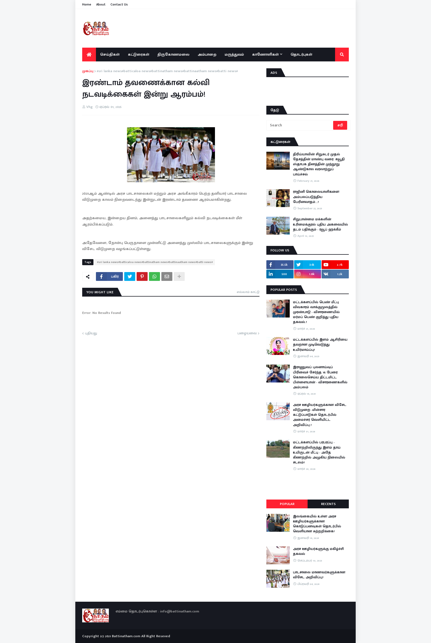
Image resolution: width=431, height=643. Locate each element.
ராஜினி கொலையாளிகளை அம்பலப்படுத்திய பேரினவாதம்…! (316, 196)
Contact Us (119, 4)
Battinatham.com (126, 636)
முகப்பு (87, 71)
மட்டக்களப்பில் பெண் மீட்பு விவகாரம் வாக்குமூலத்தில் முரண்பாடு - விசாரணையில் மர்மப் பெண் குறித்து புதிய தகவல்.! (316, 312)
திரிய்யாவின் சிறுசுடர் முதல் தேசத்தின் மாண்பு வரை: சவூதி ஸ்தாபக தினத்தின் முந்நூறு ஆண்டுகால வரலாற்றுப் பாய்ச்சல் (319, 164)
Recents (328, 504)
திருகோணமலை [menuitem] (173, 54)
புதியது (91, 333)
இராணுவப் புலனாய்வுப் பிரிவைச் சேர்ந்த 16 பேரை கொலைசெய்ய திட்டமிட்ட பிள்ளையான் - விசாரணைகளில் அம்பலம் (320, 377)
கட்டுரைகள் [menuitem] (138, 54)
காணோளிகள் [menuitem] (265, 54)
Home (86, 4)
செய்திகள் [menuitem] (110, 54)
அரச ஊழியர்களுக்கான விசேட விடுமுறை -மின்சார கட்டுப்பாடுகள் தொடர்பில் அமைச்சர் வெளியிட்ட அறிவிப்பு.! (319, 414)
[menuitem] (89, 54)
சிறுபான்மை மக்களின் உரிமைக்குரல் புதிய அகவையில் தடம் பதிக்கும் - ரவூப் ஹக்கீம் (320, 224)
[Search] (300, 125)
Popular (287, 504)
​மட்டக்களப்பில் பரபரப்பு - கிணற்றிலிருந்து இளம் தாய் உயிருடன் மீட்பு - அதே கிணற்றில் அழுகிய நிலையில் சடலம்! (319, 452)
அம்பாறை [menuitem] (207, 54)
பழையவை (247, 333)
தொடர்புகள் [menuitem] (301, 54)
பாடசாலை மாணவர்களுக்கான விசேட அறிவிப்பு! (319, 575)
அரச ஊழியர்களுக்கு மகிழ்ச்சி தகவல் (318, 551)
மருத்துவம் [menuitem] (234, 54)
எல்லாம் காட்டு (248, 292)
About (101, 4)
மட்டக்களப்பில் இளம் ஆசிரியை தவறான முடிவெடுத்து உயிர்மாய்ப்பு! (320, 344)
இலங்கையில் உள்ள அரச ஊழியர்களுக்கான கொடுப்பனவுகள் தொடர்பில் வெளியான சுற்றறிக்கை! (317, 524)
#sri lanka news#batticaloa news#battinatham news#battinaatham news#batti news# (167, 71)
